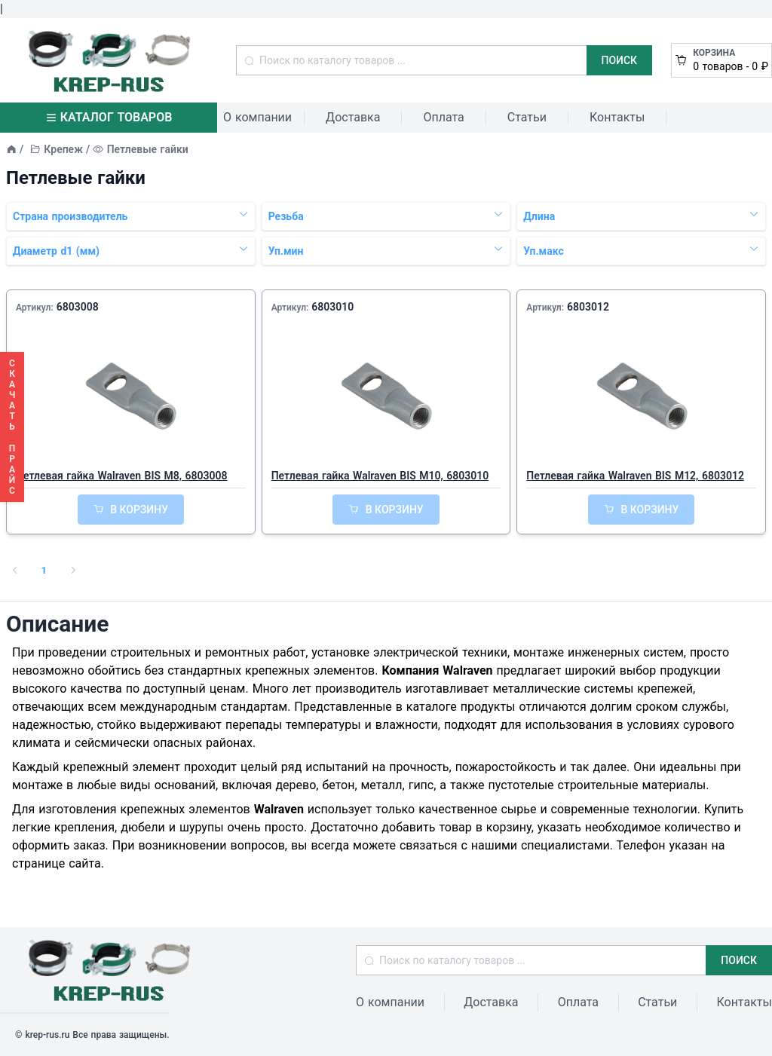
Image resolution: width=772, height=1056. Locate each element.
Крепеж (63, 149)
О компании (257, 117)
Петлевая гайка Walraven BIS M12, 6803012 (635, 476)
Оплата (443, 117)
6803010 (332, 307)
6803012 (588, 307)
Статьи (527, 117)
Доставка (353, 117)
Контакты (617, 117)
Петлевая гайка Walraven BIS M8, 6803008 (122, 476)
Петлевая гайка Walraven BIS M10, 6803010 (380, 476)
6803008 (78, 307)
